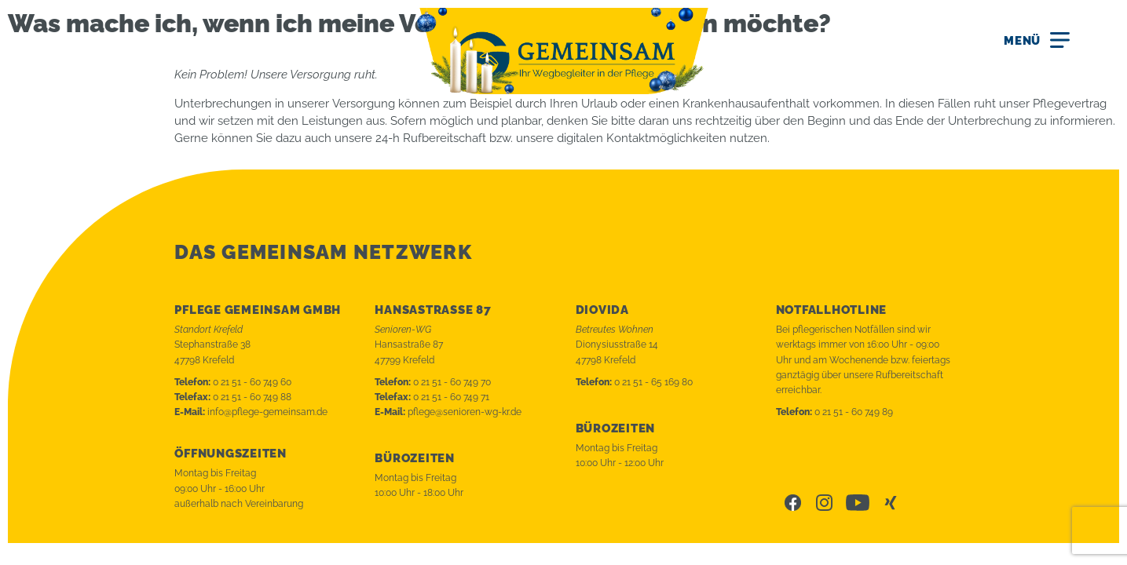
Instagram (824, 503)
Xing (892, 503)
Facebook (793, 503)
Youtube (858, 503)
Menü (1022, 41)
